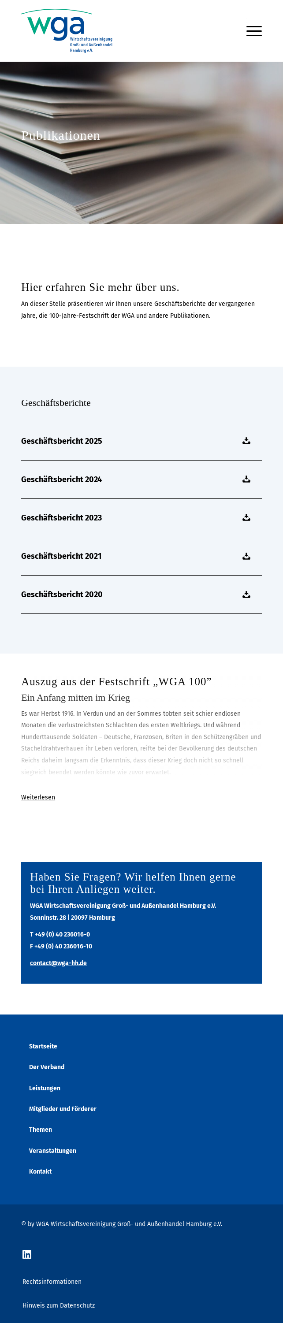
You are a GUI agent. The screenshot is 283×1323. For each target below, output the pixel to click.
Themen (40, 1129)
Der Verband (46, 1067)
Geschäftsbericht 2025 (61, 441)
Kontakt (40, 1171)
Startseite (43, 1046)
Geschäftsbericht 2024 (61, 479)
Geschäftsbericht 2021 (61, 556)
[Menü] (250, 31)
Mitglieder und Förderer (63, 1109)
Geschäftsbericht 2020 (62, 594)
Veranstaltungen (52, 1151)
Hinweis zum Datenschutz (58, 1305)
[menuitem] (250, 31)
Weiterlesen (38, 797)
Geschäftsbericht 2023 (61, 518)
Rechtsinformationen (52, 1282)
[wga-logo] (117, 31)
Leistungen (44, 1088)
